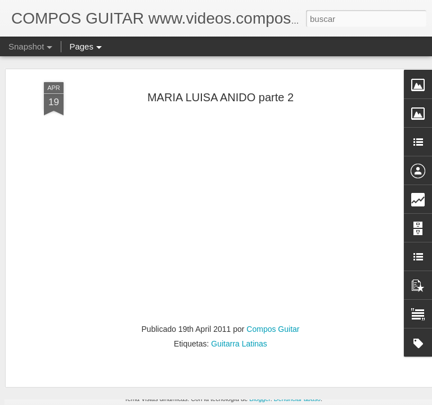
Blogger (259, 398)
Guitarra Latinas (239, 249)
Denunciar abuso (297, 398)
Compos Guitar (272, 234)
